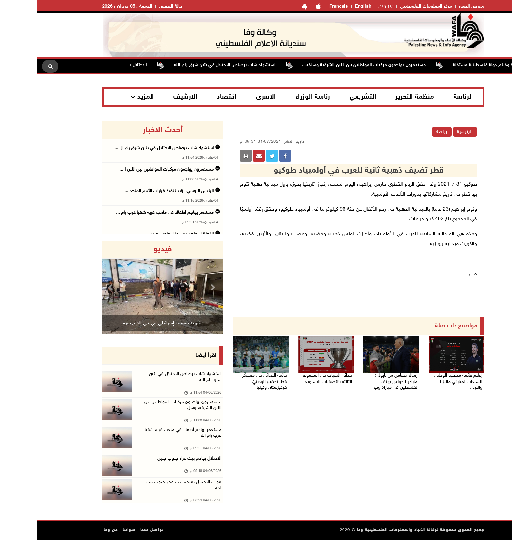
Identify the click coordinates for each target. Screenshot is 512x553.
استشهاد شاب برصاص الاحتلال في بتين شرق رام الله (181, 65)
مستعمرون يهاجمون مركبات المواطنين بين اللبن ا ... (129, 169)
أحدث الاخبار (125, 130)
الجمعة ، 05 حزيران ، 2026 (90, 6)
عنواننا (92, 543)
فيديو (125, 249)
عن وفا (74, 543)
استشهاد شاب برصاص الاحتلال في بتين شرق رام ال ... (126, 148)
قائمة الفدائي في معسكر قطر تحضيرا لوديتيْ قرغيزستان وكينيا (225, 377)
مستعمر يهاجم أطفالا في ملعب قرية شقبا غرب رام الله (149, 440)
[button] (74, 287)
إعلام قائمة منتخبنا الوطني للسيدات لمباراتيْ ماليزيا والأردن (421, 377)
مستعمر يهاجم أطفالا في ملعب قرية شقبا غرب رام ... (127, 212)
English (326, 6)
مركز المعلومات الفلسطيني (389, 6)
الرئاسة (426, 97)
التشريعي (325, 97)
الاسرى (229, 97)
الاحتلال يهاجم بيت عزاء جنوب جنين (150, 467)
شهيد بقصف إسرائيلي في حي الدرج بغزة (125, 323)
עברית (348, 6)
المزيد (108, 97)
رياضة (404, 132)
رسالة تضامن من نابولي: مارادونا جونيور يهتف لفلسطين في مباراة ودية (354, 381)
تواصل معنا (114, 543)
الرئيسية (428, 132)
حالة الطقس (133, 6)
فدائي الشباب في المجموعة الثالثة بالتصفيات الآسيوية (289, 377)
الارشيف (148, 97)
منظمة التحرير (377, 97)
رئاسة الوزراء (275, 97)
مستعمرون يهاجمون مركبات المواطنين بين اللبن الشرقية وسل (147, 409)
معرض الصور (434, 6)
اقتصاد (189, 97)
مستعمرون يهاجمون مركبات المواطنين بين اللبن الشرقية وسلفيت (321, 65)
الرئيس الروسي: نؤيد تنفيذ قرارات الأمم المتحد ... (131, 191)
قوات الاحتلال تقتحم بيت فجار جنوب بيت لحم (144, 497)
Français (301, 6)
